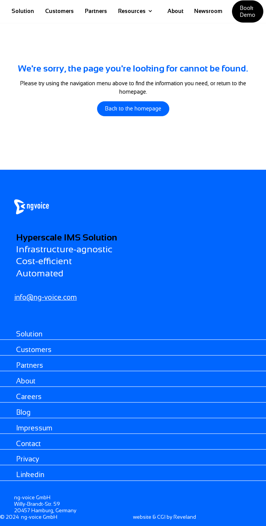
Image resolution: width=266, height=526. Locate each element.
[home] (160, 11)
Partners (96, 11)
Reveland (185, 517)
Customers (59, 11)
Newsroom (208, 11)
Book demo (247, 11)
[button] (135, 11)
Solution (22, 11)
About (175, 11)
